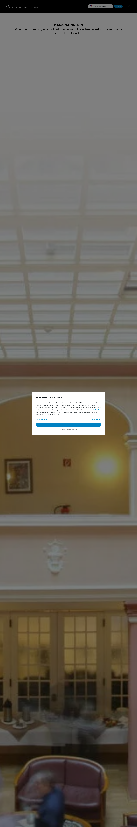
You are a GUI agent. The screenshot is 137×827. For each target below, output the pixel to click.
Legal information (95, 419)
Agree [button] (67, 425)
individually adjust (95, 410)
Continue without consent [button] (68, 430)
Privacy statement (41, 419)
